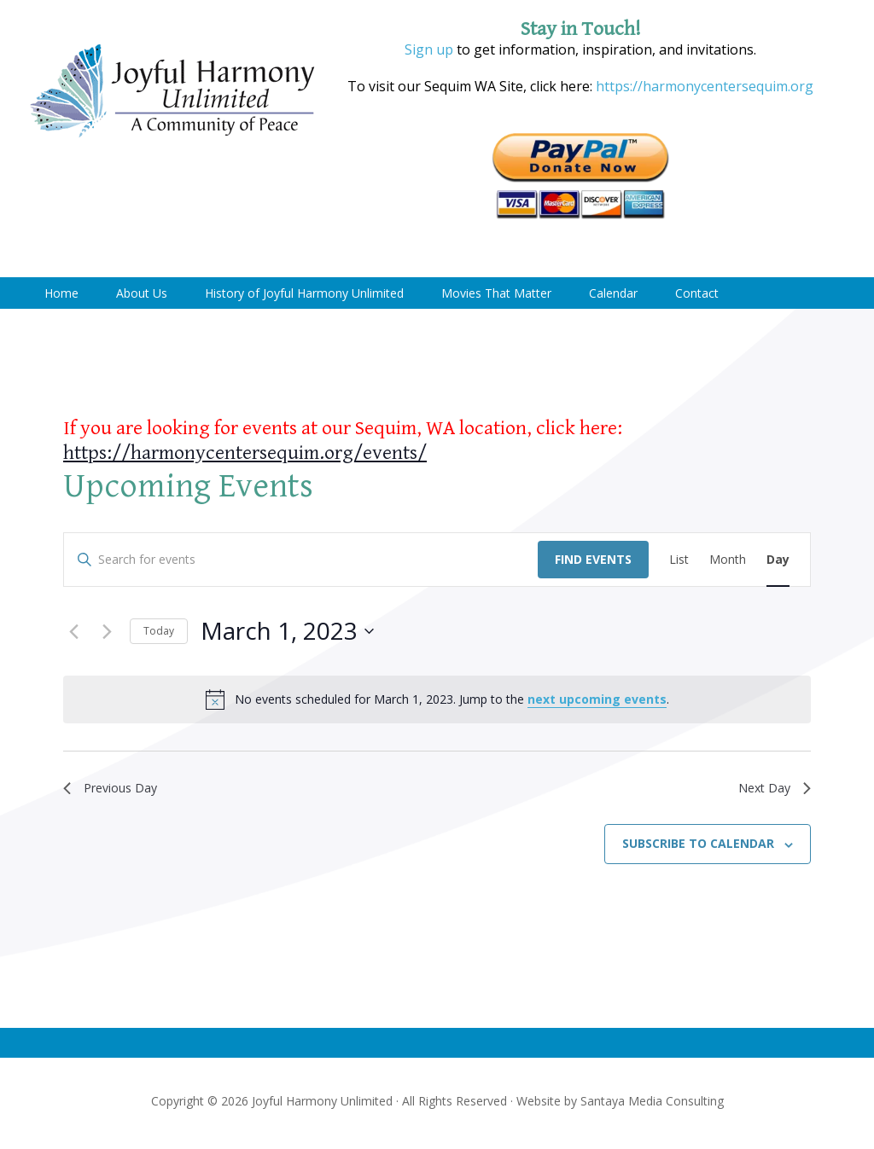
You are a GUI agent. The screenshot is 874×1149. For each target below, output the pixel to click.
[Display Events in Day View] (778, 560)
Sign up (429, 49)
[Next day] (106, 631)
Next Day (771, 789)
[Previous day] (73, 631)
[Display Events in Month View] (727, 560)
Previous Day (115, 789)
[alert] (437, 699)
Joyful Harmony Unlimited (172, 92)
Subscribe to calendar (698, 847)
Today (158, 631)
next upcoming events (597, 699)
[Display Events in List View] (679, 560)
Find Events (593, 559)
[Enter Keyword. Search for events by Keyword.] (301, 560)
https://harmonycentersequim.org (702, 86)
